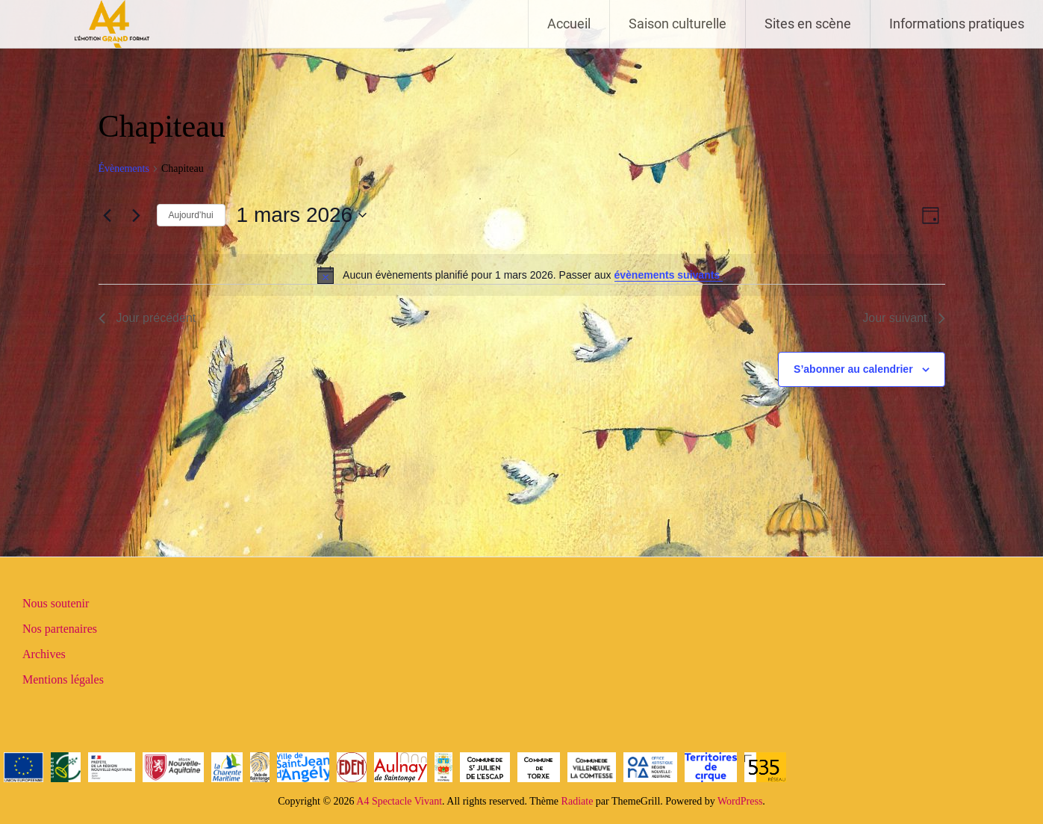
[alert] (522, 275)
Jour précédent (147, 318)
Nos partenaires (59, 628)
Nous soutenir (55, 603)
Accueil (569, 23)
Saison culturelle (677, 23)
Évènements (124, 168)
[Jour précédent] (107, 215)
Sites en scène (808, 23)
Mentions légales (63, 679)
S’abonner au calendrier (853, 369)
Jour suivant (903, 318)
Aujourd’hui (191, 215)
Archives (44, 654)
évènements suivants (668, 275)
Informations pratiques (956, 23)
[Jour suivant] (137, 215)
